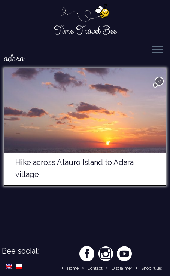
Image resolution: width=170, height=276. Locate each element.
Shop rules (151, 268)
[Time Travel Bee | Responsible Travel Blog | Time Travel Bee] (85, 13)
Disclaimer (122, 268)
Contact (95, 268)
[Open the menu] (157, 50)
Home (73, 268)
